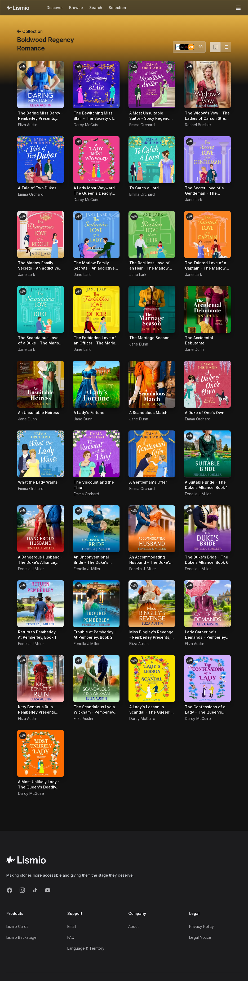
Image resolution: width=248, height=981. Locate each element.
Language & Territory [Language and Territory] (85, 948)
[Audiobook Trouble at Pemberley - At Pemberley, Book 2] (96, 603)
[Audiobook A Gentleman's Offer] (151, 453)
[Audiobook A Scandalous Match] (151, 384)
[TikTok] (35, 890)
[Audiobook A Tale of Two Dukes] (40, 159)
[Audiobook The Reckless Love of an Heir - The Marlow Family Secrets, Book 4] (151, 234)
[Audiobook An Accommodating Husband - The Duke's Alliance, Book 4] (151, 528)
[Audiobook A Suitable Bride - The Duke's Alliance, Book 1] (207, 453)
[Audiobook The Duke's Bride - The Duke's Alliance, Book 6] (207, 528)
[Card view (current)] (215, 47)
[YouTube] (48, 890)
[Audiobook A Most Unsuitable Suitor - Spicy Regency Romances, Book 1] (151, 84)
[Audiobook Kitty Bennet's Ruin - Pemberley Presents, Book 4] (40, 678)
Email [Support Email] (71, 926)
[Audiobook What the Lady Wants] (40, 453)
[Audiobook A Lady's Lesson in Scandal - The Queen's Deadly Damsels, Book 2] (151, 678)
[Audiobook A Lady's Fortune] (96, 384)
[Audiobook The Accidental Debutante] (207, 309)
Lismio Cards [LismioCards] (17, 926)
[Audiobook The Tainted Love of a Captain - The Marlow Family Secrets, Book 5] (207, 234)
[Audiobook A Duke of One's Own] (207, 384)
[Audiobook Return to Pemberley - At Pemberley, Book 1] (40, 603)
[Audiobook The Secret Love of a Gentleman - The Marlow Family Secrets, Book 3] (207, 159)
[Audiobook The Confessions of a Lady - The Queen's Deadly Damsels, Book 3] (207, 678)
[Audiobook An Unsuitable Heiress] (40, 384)
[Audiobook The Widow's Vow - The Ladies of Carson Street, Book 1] (207, 84)
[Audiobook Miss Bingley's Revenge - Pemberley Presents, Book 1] (151, 603)
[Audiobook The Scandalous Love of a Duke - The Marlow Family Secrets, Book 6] (40, 309)
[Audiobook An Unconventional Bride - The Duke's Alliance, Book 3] (96, 528)
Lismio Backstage (21, 937)
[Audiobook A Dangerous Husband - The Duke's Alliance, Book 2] (40, 528)
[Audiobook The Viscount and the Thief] (96, 453)
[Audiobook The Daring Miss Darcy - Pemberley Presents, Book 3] (40, 84)
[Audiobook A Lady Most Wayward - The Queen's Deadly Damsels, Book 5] (96, 159)
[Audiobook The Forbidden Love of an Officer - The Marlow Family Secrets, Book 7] (96, 309)
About (133, 926)
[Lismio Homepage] (18, 8)
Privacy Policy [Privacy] (201, 926)
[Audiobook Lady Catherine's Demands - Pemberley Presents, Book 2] (207, 603)
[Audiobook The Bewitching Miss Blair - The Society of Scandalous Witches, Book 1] (96, 84)
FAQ (70, 937)
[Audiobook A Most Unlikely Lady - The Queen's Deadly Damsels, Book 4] (40, 753)
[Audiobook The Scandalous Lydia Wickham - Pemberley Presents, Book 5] (96, 678)
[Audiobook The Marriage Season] (151, 309)
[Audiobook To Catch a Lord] (151, 159)
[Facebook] (9, 890)
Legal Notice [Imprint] (200, 937)
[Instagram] (22, 890)
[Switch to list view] (225, 47)
